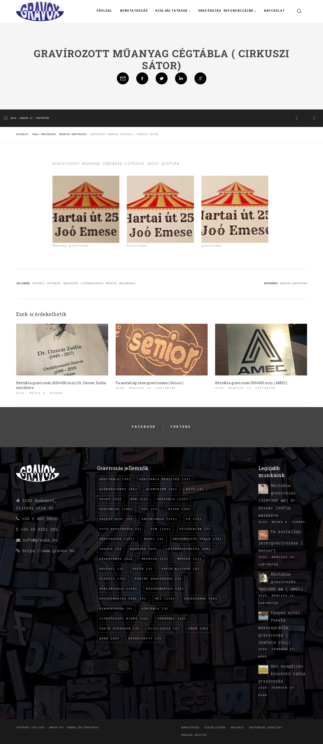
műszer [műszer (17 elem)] (189, 559)
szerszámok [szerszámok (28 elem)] (201, 599)
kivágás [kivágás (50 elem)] (144, 549)
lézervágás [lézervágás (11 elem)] (116, 559)
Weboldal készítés (194, 735)
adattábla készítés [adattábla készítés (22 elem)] (165, 479)
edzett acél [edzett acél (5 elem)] (116, 519)
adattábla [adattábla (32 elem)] (115, 479)
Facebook (143, 427)
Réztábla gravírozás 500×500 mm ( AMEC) (280, 582)
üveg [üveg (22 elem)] (109, 639)
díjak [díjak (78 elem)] (179, 509)
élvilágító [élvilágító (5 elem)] (164, 629)
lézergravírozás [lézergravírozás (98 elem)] (188, 549)
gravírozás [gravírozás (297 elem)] (117, 539)
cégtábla (38, 284)
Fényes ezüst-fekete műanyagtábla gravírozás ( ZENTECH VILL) (280, 628)
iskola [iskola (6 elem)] (110, 549)
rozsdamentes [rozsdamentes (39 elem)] (165, 589)
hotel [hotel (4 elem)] (154, 539)
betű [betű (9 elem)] (195, 489)
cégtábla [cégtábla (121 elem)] (172, 499)
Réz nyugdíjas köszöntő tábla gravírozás (282, 674)
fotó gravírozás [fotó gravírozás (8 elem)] (120, 529)
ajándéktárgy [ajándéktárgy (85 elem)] (118, 489)
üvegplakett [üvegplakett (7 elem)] (145, 639)
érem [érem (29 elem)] (198, 629)
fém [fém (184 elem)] (161, 529)
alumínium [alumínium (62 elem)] (162, 489)
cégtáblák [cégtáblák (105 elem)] (116, 509)
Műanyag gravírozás (293, 284)
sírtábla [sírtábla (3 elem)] (155, 609)
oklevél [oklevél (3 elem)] (111, 569)
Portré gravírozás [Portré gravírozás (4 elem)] (158, 579)
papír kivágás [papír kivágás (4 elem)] (181, 569)
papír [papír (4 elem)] (143, 569)
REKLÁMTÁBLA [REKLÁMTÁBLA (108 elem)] (118, 589)
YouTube (180, 427)
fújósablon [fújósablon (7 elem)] (195, 529)
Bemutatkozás (190, 728)
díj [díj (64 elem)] (151, 509)
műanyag (111, 284)
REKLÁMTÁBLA (127, 284)
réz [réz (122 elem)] (165, 599)
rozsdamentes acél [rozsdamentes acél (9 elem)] (122, 599)
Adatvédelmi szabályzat (265, 728)
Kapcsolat (237, 728)
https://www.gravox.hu (48, 551)
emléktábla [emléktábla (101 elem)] (160, 519)
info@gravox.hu (40, 540)
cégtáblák (53, 284)
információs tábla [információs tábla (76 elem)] (197, 539)
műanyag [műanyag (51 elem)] (155, 559)
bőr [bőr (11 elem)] (139, 499)
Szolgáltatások (214, 728)
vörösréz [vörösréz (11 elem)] (171, 619)
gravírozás (70, 284)
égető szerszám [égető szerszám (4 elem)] (119, 629)
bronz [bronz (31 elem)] (110, 499)
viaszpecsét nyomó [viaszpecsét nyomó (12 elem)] (124, 619)
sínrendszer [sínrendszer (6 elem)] (116, 609)
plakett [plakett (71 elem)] (112, 579)
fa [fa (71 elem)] (194, 519)
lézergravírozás (92, 284)
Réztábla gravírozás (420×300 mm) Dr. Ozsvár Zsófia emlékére (278, 501)
